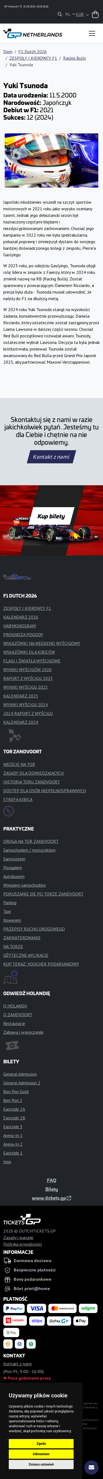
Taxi (7, 911)
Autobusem (13, 876)
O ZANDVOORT (17, 1014)
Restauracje (14, 1023)
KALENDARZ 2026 (20, 617)
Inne (7, 1161)
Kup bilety (51, 516)
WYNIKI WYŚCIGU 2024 (25, 704)
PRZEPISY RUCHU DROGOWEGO (34, 929)
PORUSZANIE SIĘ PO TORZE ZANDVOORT (43, 894)
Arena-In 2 (13, 1144)
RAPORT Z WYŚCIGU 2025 (28, 678)
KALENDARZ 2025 (20, 696)
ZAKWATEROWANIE (22, 937)
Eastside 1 (13, 1153)
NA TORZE (13, 946)
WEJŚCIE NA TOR (19, 764)
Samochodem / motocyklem (29, 850)
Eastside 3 (13, 1126)
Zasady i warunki (18, 1237)
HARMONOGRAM (19, 625)
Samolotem (14, 858)
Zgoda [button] (41, 1444)
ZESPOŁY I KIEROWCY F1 (33, 58)
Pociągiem (12, 867)
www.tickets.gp (51, 1197)
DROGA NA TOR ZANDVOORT (31, 841)
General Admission (20, 1074)
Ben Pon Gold (16, 1091)
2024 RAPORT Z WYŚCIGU (28, 713)
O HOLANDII (15, 1006)
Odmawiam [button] (41, 1454)
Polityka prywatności (22, 1244)
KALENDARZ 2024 (20, 722)
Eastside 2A (14, 1109)
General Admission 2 (21, 1082)
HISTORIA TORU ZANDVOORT (31, 782)
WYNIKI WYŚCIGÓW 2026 (27, 669)
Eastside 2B (14, 1118)
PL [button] (68, 14)
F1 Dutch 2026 (32, 51)
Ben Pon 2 (12, 1100)
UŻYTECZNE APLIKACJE (25, 955)
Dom (7, 51)
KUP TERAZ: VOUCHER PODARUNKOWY (41, 964)
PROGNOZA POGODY (23, 634)
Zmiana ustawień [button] (41, 1464)
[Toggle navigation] (92, 33)
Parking (9, 902)
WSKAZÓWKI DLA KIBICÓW (29, 652)
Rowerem (12, 920)
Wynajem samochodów (24, 885)
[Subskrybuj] (91, 1467)
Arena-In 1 (13, 1135)
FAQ (51, 1180)
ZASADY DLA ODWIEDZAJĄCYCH (33, 773)
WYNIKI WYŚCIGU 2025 (25, 687)
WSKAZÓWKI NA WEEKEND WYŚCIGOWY (41, 643)
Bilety (51, 1189)
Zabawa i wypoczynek (23, 1032)
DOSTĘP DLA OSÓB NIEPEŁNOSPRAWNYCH (44, 790)
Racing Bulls (74, 58)
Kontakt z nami (51, 456)
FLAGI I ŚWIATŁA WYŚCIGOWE (31, 661)
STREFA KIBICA (17, 799)
